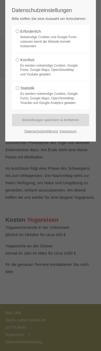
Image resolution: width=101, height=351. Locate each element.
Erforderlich (49, 38)
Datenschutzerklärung (41, 131)
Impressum (68, 131)
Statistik (49, 95)
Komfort (49, 67)
